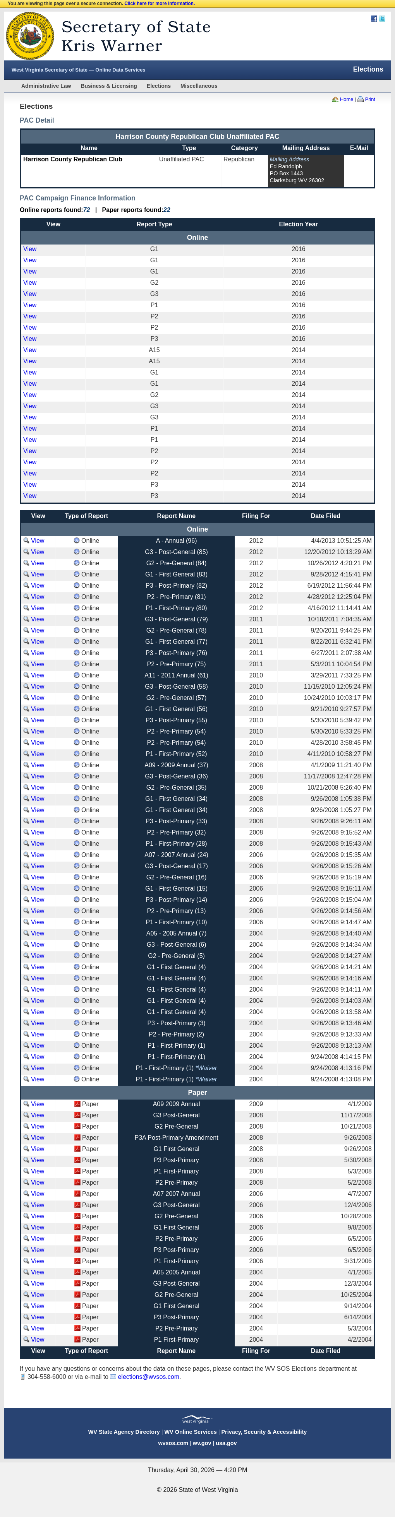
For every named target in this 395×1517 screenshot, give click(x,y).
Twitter (382, 18)
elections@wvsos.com (148, 1376)
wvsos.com (173, 1443)
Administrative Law (46, 86)
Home (346, 99)
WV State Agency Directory (124, 1432)
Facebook (374, 18)
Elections (159, 86)
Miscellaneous (199, 86)
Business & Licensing (109, 86)
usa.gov (226, 1443)
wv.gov (202, 1443)
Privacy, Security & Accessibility (264, 1432)
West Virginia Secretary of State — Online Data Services (79, 70)
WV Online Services (191, 1432)
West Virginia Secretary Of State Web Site (103, 36)
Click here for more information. (159, 3)
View (29, 249)
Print (370, 99)
